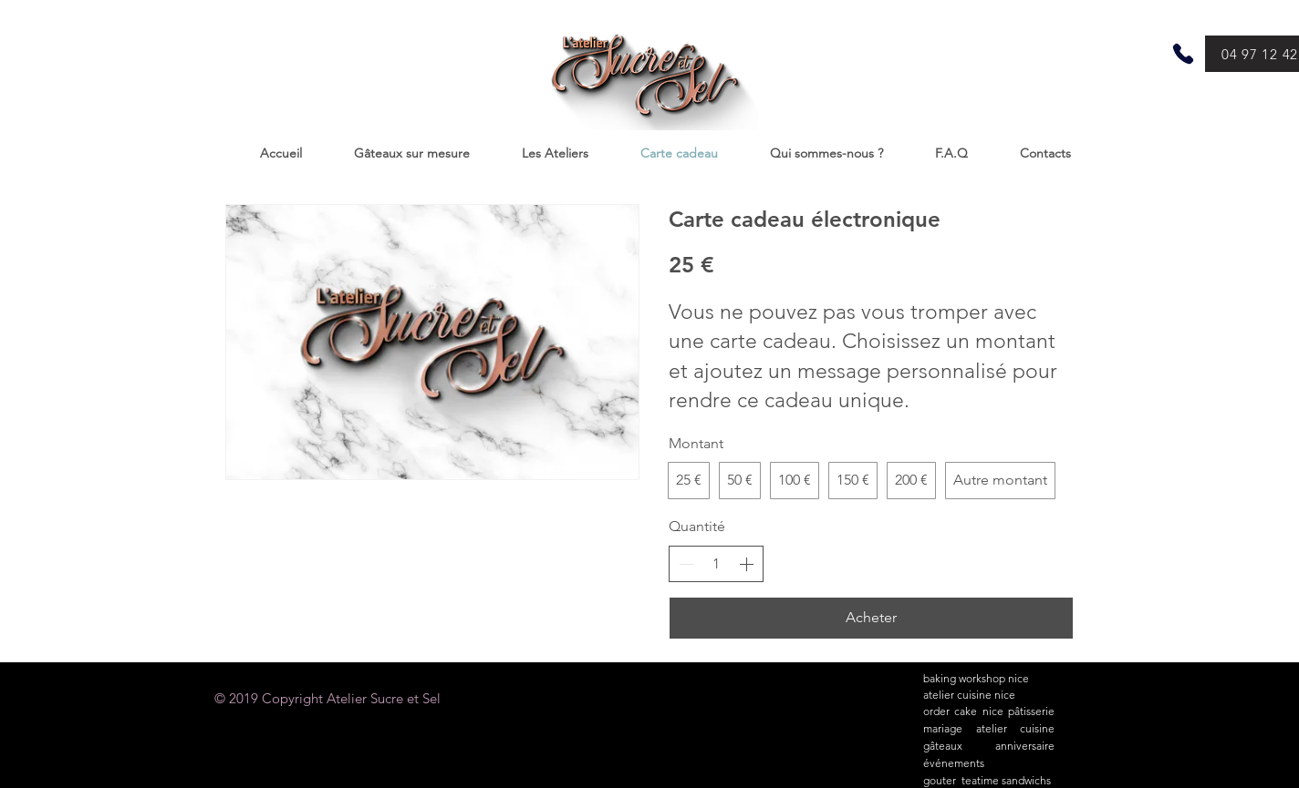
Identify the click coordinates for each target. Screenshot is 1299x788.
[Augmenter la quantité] (746, 564)
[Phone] (1183, 54)
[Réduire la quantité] (686, 564)
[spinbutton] (716, 564)
